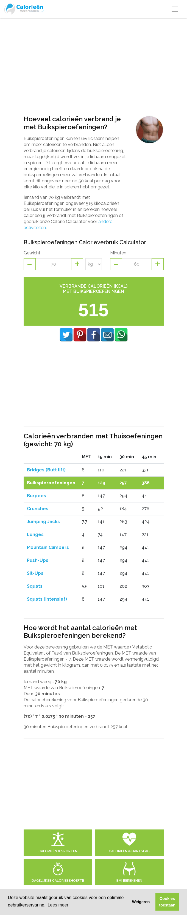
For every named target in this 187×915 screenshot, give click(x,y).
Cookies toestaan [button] (167, 901)
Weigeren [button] (141, 902)
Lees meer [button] (58, 905)
